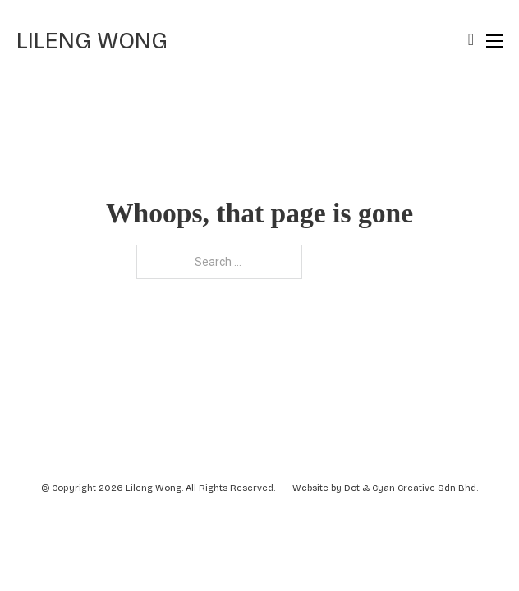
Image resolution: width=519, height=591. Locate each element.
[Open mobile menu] (494, 41)
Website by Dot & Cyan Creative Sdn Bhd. (385, 488)
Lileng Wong (92, 41)
